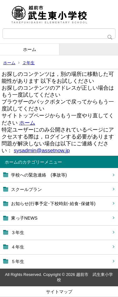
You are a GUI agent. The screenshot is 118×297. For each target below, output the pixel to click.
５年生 (17, 261)
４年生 (17, 246)
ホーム (29, 49)
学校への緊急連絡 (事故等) (39, 174)
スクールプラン (26, 189)
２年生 (28, 62)
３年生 (17, 232)
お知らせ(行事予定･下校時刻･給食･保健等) (53, 203)
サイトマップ (59, 291)
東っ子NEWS (24, 218)
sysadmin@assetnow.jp (42, 151)
